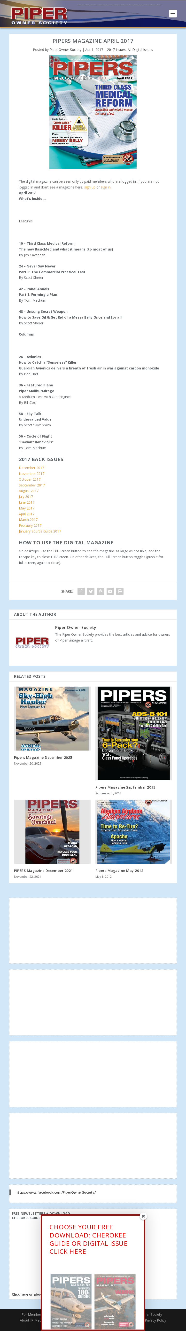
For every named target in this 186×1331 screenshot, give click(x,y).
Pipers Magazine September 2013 (125, 787)
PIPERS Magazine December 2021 (43, 870)
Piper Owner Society (65, 49)
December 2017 (31, 467)
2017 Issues (116, 49)
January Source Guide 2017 (40, 531)
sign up (89, 187)
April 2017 (26, 514)
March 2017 (28, 519)
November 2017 (31, 473)
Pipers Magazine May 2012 (119, 870)
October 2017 (29, 479)
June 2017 (26, 502)
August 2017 (29, 490)
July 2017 (26, 496)
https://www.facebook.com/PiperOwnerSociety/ (56, 1192)
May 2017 (26, 508)
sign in (106, 187)
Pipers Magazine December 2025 (43, 757)
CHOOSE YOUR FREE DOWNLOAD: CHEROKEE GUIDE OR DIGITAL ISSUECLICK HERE (88, 1241)
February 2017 (30, 525)
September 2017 (32, 485)
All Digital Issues (140, 49)
